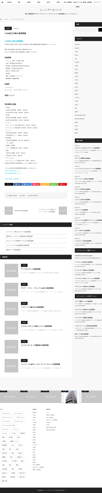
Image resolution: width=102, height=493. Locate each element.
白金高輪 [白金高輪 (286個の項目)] (4, 469)
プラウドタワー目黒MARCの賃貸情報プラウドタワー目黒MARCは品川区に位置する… (88, 289)
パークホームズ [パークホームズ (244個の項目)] (18, 421)
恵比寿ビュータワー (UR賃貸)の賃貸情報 (19, 236)
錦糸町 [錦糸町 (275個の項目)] (4, 477)
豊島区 (76, 133)
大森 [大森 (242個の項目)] (17, 449)
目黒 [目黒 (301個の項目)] (12, 469)
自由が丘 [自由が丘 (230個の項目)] (4, 473)
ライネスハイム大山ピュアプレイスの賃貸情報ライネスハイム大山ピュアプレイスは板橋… (88, 151)
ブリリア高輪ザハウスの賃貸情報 (83, 301)
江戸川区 (77, 97)
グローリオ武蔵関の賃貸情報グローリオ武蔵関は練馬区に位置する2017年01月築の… (88, 161)
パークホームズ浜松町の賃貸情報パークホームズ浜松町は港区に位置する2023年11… (88, 265)
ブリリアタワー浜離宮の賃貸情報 (83, 317)
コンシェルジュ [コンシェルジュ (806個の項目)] (18, 413)
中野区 (76, 55)
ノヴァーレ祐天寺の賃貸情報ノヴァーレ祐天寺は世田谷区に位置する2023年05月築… (88, 202)
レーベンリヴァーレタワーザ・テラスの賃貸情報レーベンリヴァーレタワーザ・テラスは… (88, 171)
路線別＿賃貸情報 (87, 2)
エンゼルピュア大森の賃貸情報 (83, 241)
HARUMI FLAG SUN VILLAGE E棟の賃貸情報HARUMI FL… (88, 258)
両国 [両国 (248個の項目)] (3, 437)
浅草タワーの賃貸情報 (13, 250)
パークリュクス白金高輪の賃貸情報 (17, 245)
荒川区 (76, 126)
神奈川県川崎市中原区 (80, 115)
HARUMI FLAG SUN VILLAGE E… (84, 255)
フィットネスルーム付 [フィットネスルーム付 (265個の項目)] (8, 425)
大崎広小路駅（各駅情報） (12, 179)
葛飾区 (76, 129)
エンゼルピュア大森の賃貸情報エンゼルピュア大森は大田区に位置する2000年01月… (88, 244)
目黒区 (76, 111)
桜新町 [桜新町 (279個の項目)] (4, 457)
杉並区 (76, 90)
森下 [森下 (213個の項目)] (11, 457)
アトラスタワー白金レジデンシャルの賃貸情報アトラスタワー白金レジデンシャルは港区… (88, 281)
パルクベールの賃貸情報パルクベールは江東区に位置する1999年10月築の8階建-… (88, 213)
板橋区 (76, 94)
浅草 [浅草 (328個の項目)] (3, 465)
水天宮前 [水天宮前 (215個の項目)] (4, 461)
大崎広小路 (35, 195)
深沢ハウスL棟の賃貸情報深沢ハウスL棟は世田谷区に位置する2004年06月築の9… (88, 337)
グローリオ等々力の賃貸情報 (82, 230)
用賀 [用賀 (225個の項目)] (17, 465)
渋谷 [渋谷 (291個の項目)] (10, 465)
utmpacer (15, 195)
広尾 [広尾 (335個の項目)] (12, 453)
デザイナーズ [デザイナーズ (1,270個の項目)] (20, 417)
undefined (77, 44)
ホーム (47, 412)
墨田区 (76, 73)
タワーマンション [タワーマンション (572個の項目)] (7, 417)
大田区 (76, 76)
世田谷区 (9, 2)
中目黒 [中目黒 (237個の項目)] (11, 437)
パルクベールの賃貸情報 (81, 210)
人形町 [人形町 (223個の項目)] (4, 441)
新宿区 (29, 2)
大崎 (30, 195)
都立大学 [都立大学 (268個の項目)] (22, 473)
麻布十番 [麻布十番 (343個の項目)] (4, 481)
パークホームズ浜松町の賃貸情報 (83, 262)
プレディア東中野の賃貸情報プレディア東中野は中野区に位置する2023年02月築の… (88, 192)
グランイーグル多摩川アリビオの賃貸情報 (20, 241)
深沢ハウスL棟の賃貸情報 (82, 334)
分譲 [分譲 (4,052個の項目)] (3, 449)
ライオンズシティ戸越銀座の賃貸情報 (35, 345)
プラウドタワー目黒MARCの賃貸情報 (85, 286)
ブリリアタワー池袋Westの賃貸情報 (84, 270)
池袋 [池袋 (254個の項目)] (22, 461)
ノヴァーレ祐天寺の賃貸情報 (82, 199)
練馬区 (76, 122)
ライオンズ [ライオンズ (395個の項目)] (5, 429)
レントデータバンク (51, 10)
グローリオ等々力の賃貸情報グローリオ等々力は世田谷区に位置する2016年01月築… (88, 233)
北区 (76, 58)
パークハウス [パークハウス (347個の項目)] (6, 421)
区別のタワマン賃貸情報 (77, 3)
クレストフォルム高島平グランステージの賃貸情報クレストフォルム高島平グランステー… (88, 223)
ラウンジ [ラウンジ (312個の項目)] (15, 429)
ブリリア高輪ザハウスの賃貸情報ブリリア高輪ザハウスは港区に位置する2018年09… (88, 304)
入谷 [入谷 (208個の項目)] (12, 445)
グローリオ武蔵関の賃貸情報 (82, 158)
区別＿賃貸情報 (68, 2)
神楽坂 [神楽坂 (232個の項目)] (20, 469)
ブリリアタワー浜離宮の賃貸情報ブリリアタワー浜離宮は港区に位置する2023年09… (88, 321)
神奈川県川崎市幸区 (80, 118)
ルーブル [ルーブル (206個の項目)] (4, 433)
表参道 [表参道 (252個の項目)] (13, 473)
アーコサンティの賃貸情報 (30, 269)
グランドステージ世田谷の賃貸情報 (84, 179)
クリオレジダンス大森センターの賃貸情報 (36, 326)
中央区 (76, 51)
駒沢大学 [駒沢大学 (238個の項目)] (22, 477)
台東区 (76, 65)
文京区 (76, 80)
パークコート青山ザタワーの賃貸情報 (18, 232)
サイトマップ (97, 2)
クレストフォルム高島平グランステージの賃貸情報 (88, 220)
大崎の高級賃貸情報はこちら (13, 173)
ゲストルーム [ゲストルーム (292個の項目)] (6, 413)
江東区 (58, 2)
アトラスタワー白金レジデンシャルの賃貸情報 (87, 278)
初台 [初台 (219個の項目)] (10, 449)
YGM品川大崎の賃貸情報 (14, 41)
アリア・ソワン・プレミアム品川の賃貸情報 (37, 288)
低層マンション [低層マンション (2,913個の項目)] (14, 441)
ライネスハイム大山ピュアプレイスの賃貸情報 (87, 148)
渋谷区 (38, 2)
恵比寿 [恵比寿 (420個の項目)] (20, 453)
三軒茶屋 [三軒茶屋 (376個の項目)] (22, 433)
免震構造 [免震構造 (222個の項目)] (4, 445)
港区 (19, 2)
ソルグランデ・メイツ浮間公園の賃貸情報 (86, 326)
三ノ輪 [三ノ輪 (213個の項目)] (13, 433)
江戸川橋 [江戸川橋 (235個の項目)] (13, 461)
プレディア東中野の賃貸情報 (82, 189)
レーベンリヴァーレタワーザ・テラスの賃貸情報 (88, 168)
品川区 (48, 2)
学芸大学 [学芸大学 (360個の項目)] (4, 453)
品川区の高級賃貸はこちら (12, 170)
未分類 (76, 87)
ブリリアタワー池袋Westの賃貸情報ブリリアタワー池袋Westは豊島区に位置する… (87, 273)
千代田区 (77, 62)
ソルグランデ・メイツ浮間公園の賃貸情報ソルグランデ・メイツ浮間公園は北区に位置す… (88, 329)
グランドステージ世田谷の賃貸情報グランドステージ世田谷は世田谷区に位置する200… (88, 182)
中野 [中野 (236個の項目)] (18, 437)
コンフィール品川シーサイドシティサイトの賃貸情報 (40, 364)
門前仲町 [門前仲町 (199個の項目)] (12, 477)
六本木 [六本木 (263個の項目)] (20, 445)
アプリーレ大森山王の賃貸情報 (32, 307)
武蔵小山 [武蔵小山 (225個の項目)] (19, 457)
